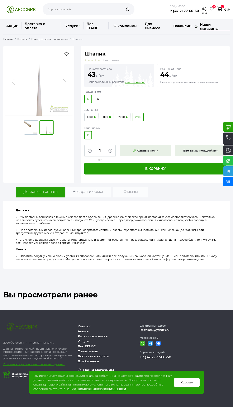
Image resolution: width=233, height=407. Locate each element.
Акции (12, 26)
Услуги (72, 26)
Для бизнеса (152, 26)
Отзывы (130, 191)
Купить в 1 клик (145, 151)
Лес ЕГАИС (92, 26)
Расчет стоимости (93, 336)
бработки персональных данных (42, 364)
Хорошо (187, 382)
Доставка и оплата (35, 26)
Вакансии (182, 26)
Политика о (11, 364)
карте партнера (135, 82)
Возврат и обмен (89, 191)
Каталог (84, 326)
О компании (126, 26)
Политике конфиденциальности (101, 389)
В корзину (155, 169)
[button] (204, 9)
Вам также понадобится (200, 150)
